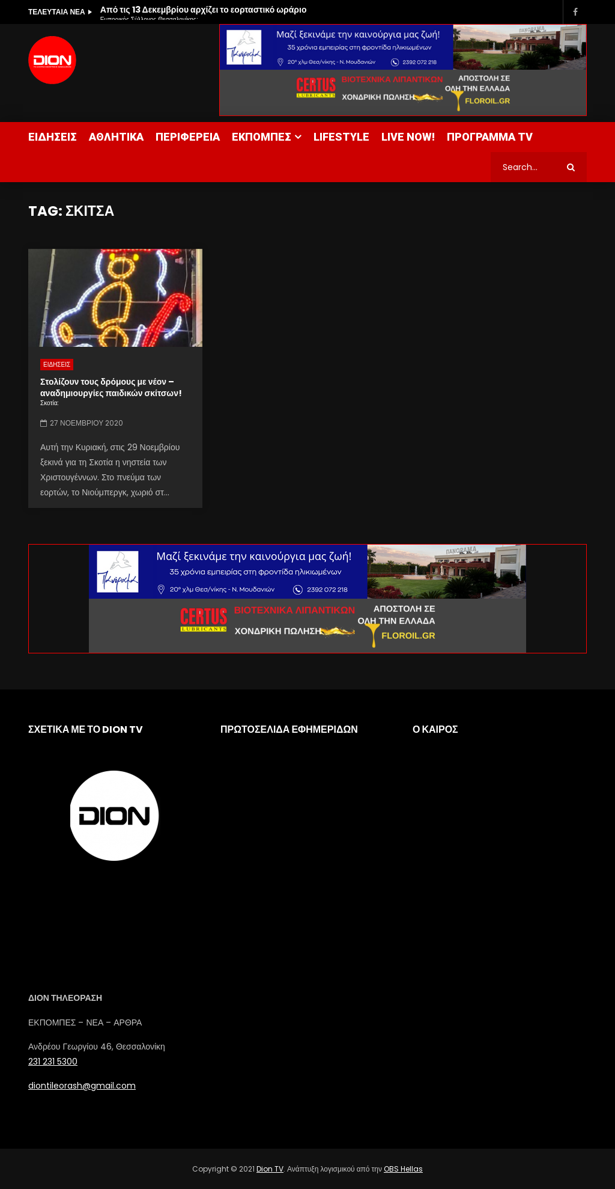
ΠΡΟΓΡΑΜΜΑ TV (490, 136)
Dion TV (269, 1169)
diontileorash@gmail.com (82, 1086)
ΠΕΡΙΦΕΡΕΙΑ (188, 136)
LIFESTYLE (341, 136)
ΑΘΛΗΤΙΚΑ (116, 136)
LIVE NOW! (408, 136)
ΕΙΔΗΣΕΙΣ (52, 136)
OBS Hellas (403, 1169)
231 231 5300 (52, 1062)
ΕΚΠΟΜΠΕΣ (261, 136)
